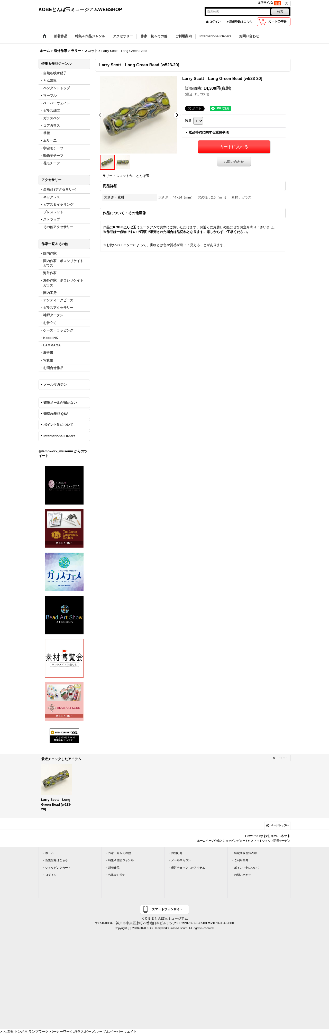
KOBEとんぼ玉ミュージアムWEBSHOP (80, 9)
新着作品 (114, 867)
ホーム (49, 853)
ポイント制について (58, 425)
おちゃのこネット (277, 836)
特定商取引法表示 (245, 853)
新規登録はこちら (240, 21)
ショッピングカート (58, 867)
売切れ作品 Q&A (56, 414)
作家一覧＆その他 (119, 853)
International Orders (59, 436)
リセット (282, 758)
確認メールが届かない (60, 402)
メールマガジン (55, 384)
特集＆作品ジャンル (121, 860)
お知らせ (176, 853)
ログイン (215, 21)
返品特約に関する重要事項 (209, 132)
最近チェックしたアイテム (188, 867)
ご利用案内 (241, 860)
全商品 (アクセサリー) (59, 189)
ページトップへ (280, 825)
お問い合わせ (234, 162)
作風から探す (116, 874)
